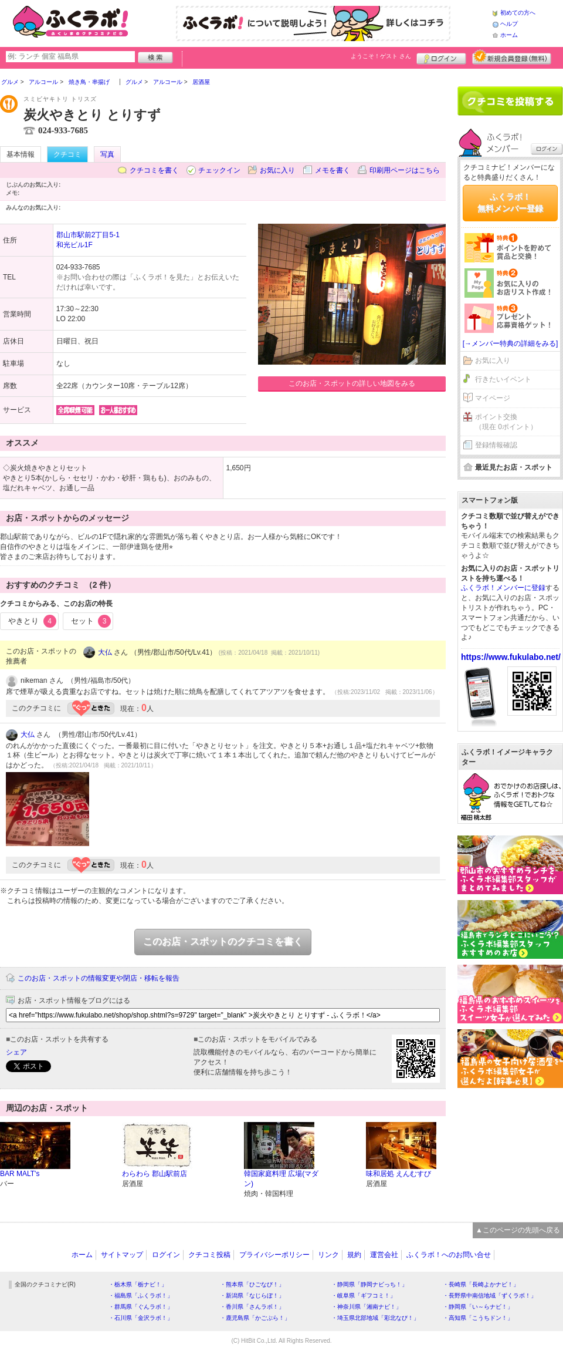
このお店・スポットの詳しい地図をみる (352, 383)
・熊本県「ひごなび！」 (252, 1284)
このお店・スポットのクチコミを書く (223, 941)
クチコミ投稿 (209, 1255)
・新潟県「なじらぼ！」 (252, 1295)
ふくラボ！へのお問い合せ (448, 1255)
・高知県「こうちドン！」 (478, 1318)
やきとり (32, 621)
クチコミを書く (154, 170)
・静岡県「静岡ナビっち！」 (369, 1284)
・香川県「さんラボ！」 (252, 1306)
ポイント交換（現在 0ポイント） (506, 422)
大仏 (105, 652)
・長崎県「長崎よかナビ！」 (481, 1284)
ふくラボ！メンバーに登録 (503, 588)
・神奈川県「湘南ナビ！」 (366, 1306)
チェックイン (219, 170)
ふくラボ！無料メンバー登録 (510, 202)
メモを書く (332, 170)
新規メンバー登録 (511, 57)
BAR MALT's (19, 1174)
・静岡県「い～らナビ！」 (478, 1306)
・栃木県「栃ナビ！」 (137, 1284)
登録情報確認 (496, 445)
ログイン (441, 57)
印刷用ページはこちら (404, 170)
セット (91, 621)
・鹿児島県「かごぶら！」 (255, 1318)
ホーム (509, 35)
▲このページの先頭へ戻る (518, 1230)
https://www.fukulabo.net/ (511, 657)
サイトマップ (122, 1255)
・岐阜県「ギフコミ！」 (363, 1295)
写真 (107, 154)
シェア (16, 1052)
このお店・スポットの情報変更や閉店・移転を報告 (98, 978)
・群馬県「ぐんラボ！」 (140, 1306)
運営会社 (384, 1255)
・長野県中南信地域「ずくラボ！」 (490, 1295)
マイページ (492, 398)
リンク (328, 1255)
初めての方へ (517, 12)
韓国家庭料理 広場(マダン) (281, 1179)
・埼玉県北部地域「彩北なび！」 (375, 1318)
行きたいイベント (503, 379)
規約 (354, 1255)
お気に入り (277, 170)
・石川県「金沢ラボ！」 (140, 1318)
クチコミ (67, 154)
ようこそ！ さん (381, 56)
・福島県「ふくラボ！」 (140, 1295)
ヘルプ (509, 24)
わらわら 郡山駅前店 (154, 1174)
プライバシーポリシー (274, 1255)
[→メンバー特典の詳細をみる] (510, 343)
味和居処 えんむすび (398, 1174)
